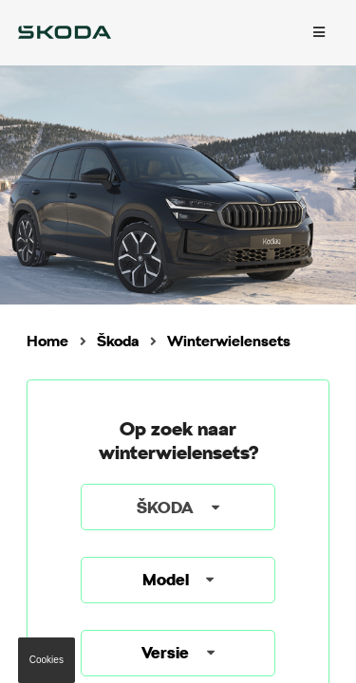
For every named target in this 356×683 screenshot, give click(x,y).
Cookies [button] (46, 660)
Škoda (118, 341)
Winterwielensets (228, 341)
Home (47, 341)
